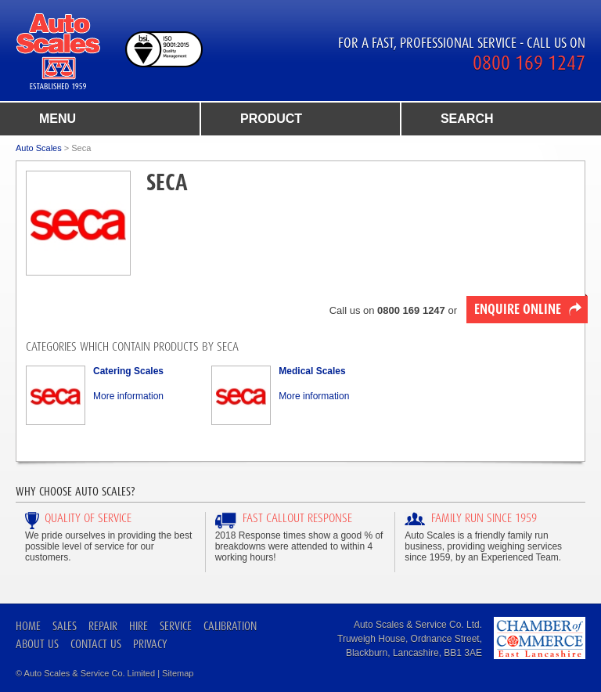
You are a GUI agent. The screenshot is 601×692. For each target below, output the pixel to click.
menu (57, 118)
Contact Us (95, 643)
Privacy (150, 643)
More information (128, 396)
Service (176, 625)
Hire (138, 625)
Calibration (230, 625)
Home (28, 625)
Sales (64, 625)
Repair (102, 625)
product (271, 118)
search (467, 118)
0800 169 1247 (529, 62)
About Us (37, 643)
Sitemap (177, 673)
